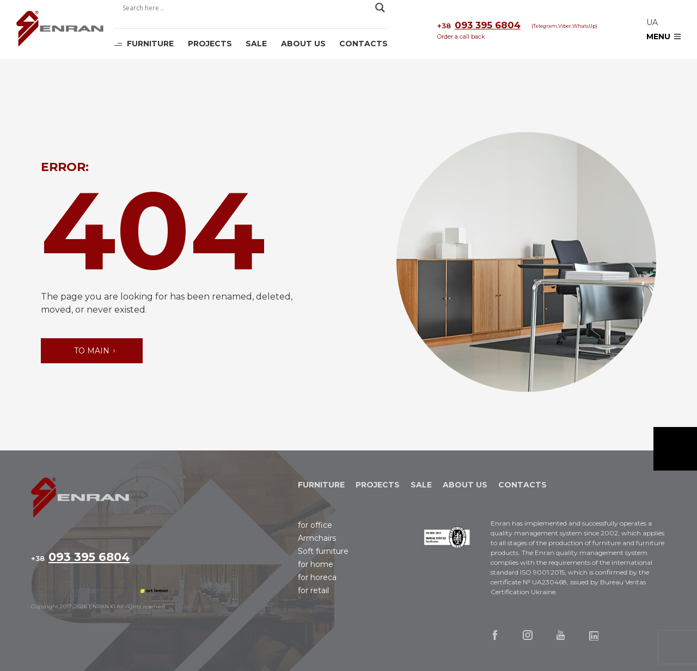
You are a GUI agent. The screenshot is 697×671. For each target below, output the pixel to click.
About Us (303, 43)
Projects (210, 43)
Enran (59, 29)
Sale (256, 43)
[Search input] (246, 7)
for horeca (317, 577)
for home (315, 564)
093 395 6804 (479, 25)
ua (652, 22)
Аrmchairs (317, 538)
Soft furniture (323, 551)
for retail (313, 590)
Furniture (150, 43)
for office (315, 525)
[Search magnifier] (380, 7)
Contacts (363, 43)
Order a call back (461, 36)
